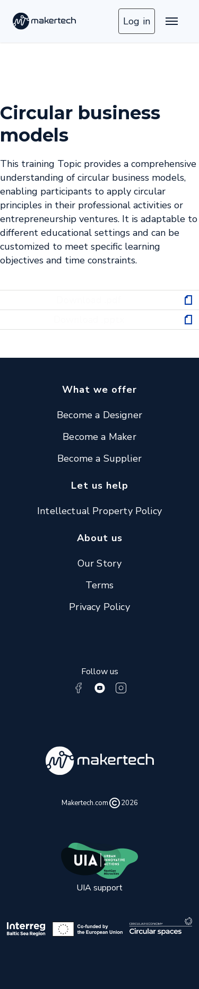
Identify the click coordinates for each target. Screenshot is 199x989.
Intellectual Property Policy (99, 511)
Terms (99, 585)
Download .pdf (88, 300)
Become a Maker (99, 436)
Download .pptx (89, 319)
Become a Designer (99, 415)
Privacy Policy (99, 607)
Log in (136, 21)
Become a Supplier (99, 458)
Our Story (99, 563)
